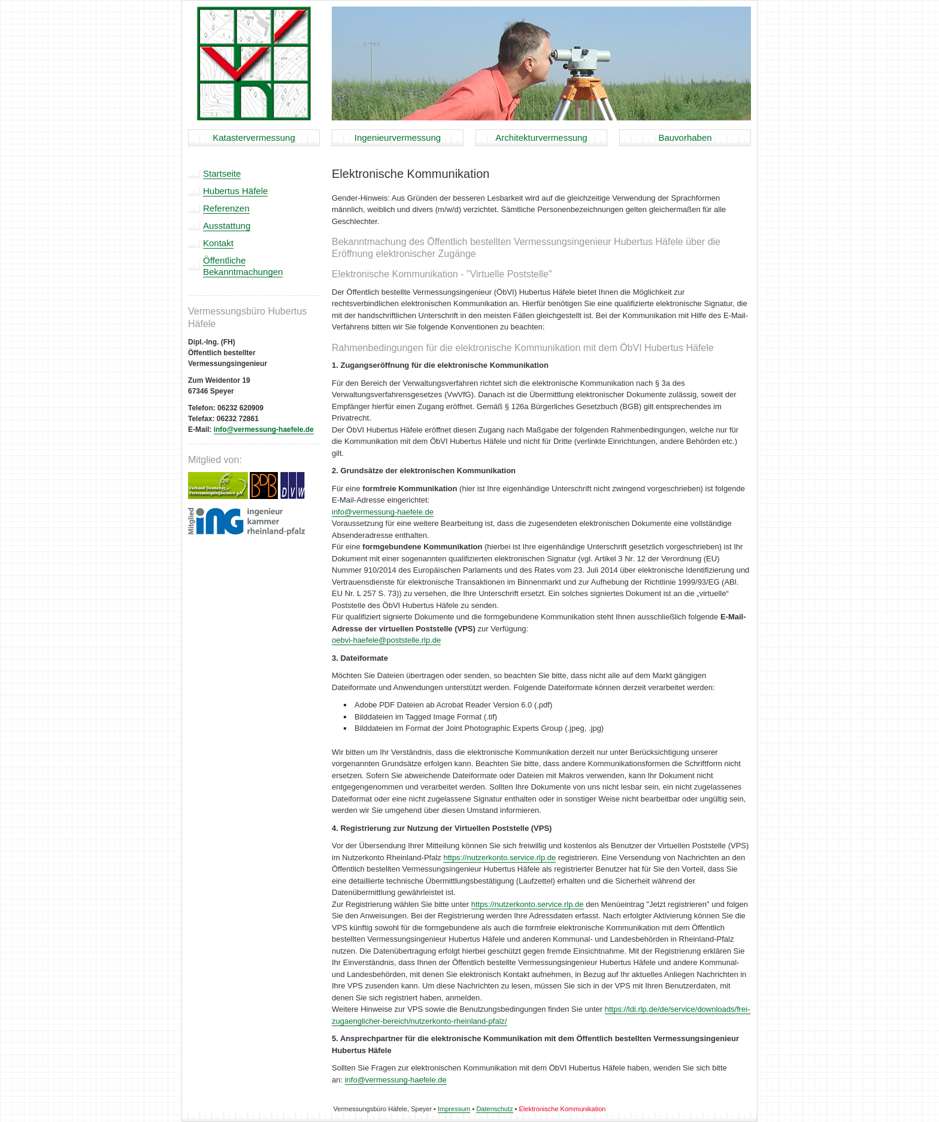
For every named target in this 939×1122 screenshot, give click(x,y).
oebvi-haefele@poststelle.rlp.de (386, 640)
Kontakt (218, 243)
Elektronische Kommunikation (562, 1108)
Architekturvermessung (541, 137)
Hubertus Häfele (235, 191)
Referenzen (226, 208)
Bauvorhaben (684, 137)
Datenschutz (494, 1108)
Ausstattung (226, 225)
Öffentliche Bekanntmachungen (243, 266)
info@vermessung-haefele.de (264, 429)
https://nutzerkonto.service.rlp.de (499, 857)
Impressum (454, 1108)
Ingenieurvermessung (398, 137)
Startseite (222, 173)
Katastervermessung (254, 137)
